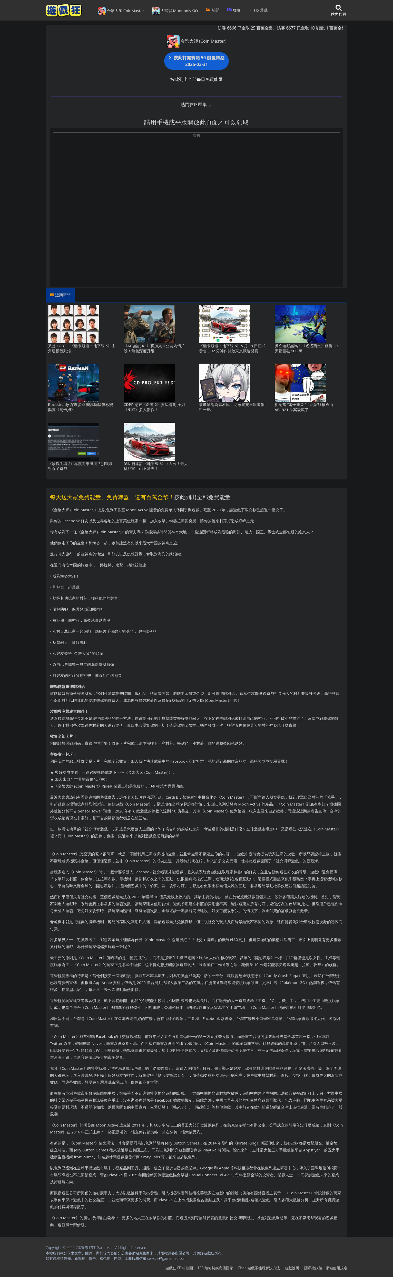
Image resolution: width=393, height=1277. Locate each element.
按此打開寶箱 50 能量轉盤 (196, 61)
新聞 (212, 10)
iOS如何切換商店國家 (215, 1267)
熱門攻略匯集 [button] (196, 104)
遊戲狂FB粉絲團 (179, 1267)
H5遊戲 (258, 10)
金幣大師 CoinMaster (121, 11)
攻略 (234, 10)
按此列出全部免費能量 (202, 497)
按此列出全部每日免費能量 (196, 79)
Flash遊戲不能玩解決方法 (259, 1267)
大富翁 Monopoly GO (175, 11)
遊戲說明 (292, 1267)
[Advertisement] (196, 174)
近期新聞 (63, 294)
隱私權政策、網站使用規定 (325, 1267)
